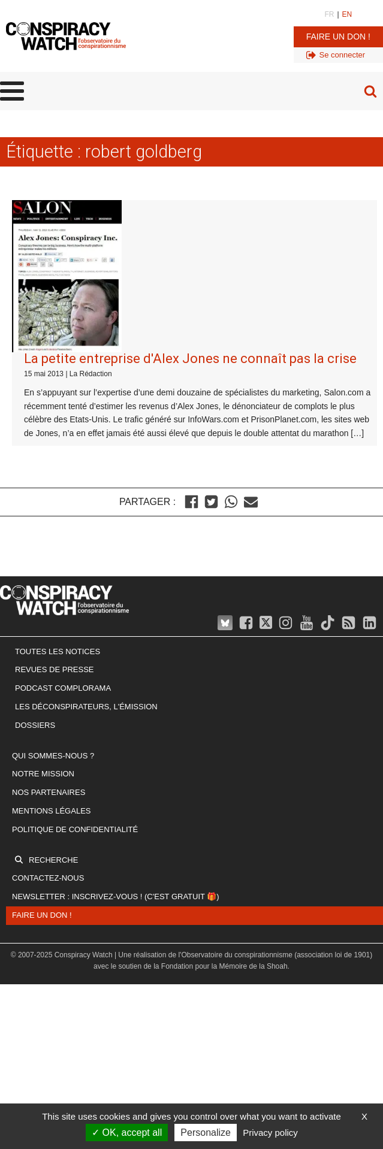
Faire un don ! (338, 36)
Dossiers (35, 725)
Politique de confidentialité (75, 829)
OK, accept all (127, 1132)
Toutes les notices (57, 651)
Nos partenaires (48, 792)
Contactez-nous (48, 877)
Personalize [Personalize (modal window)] (205, 1132)
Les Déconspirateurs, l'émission (86, 706)
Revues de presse (54, 669)
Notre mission (43, 773)
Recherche (53, 859)
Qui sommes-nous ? (53, 755)
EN (347, 14)
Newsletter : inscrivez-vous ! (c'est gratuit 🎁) (115, 896)
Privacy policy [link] (270, 1132)
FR (329, 14)
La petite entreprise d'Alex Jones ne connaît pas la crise (190, 358)
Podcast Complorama (63, 688)
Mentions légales (51, 810)
